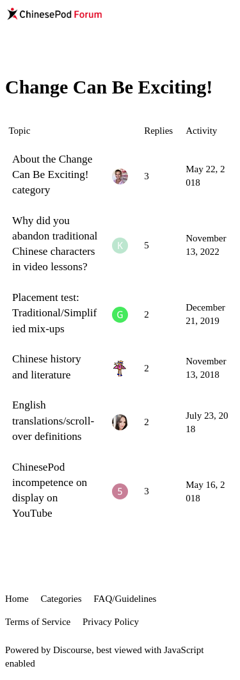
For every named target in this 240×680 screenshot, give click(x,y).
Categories (60, 599)
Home (17, 599)
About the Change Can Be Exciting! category (52, 174)
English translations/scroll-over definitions (53, 420)
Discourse (72, 650)
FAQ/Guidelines (124, 599)
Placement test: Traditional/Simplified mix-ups (54, 312)
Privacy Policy (111, 622)
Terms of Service (37, 622)
